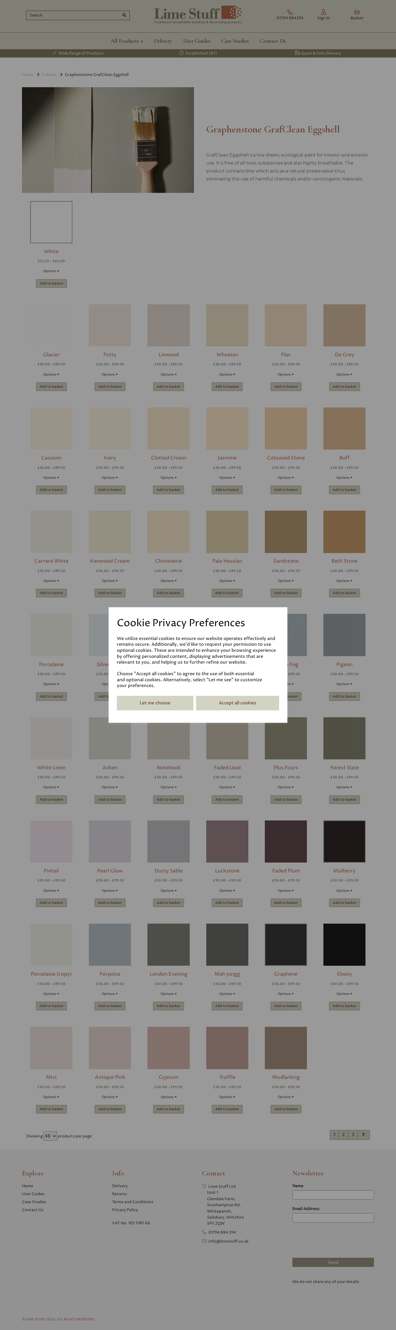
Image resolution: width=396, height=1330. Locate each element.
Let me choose (155, 703)
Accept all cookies (237, 703)
